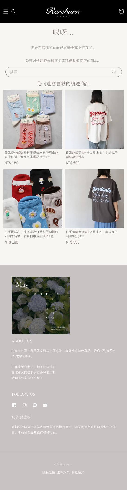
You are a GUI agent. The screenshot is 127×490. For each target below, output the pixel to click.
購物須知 (78, 472)
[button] (6, 11)
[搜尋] (114, 71)
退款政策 (63, 472)
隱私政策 (48, 472)
